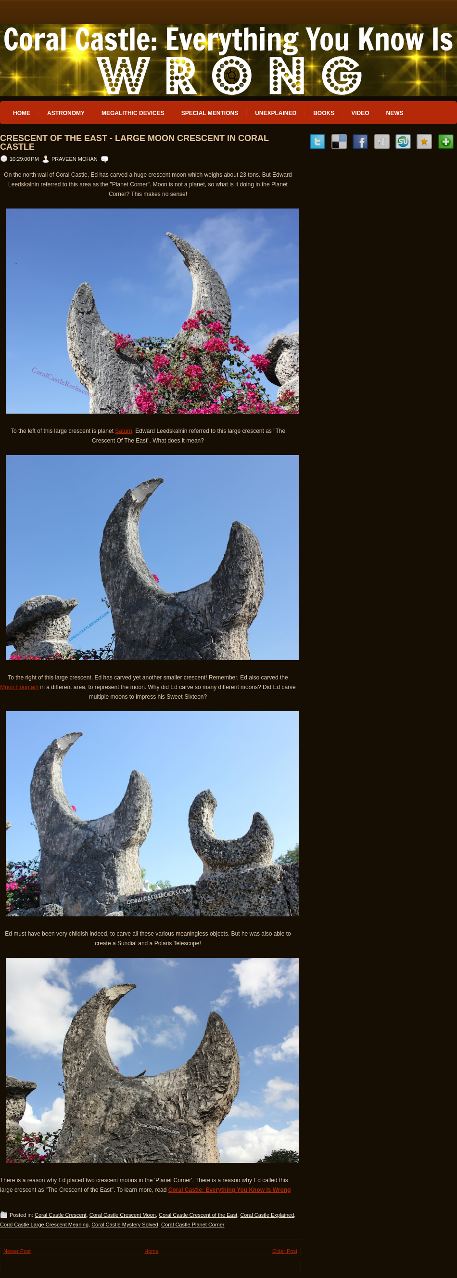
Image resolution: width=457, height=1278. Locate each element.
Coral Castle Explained (267, 1215)
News (395, 113)
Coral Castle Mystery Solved (124, 1224)
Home (21, 113)
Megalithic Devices (133, 113)
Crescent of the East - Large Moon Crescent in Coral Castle (134, 142)
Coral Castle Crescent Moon (122, 1215)
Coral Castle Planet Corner (192, 1224)
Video (360, 113)
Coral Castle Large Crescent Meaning (44, 1224)
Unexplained (275, 113)
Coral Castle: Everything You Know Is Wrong (229, 1190)
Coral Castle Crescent (61, 1215)
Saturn (123, 431)
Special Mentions (209, 113)
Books (323, 113)
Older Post (284, 1251)
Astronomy (66, 113)
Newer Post (17, 1251)
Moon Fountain (19, 687)
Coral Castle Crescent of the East (198, 1215)
